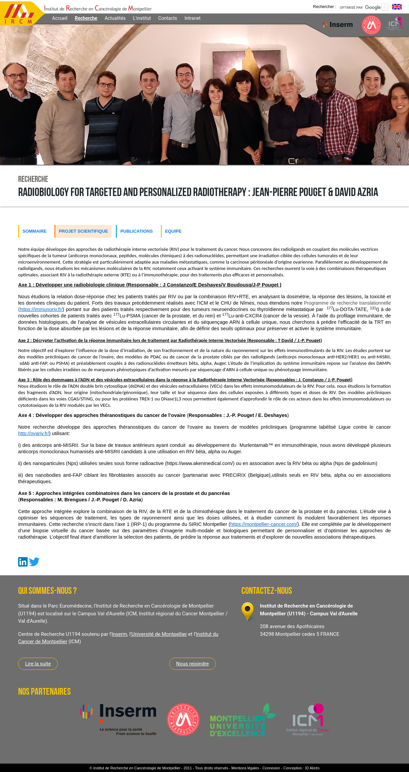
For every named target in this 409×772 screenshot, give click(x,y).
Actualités (115, 18)
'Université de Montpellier (159, 634)
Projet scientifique (83, 231)
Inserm (119, 634)
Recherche (86, 18)
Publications (136, 231)
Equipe (173, 231)
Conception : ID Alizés (301, 768)
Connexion (271, 768)
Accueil (59, 18)
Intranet (192, 18)
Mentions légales (245, 768)
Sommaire (34, 231)
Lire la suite (38, 664)
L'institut (142, 18)
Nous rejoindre (192, 664)
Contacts (167, 18)
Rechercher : (324, 6)
